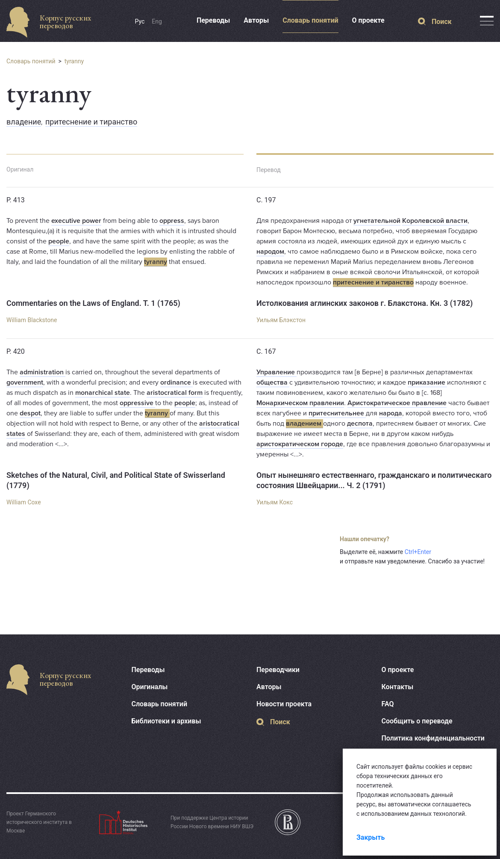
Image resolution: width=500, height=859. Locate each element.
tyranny (74, 61)
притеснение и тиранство (91, 121)
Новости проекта (284, 704)
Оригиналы (150, 687)
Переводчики (278, 670)
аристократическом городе (299, 444)
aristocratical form (175, 392)
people (58, 241)
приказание (427, 382)
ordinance (176, 382)
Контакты (398, 687)
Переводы (213, 20)
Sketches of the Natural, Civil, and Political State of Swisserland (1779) (115, 480)
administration (42, 372)
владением (304, 423)
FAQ (388, 704)
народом (270, 251)
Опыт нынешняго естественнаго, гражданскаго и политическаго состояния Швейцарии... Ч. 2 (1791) (373, 480)
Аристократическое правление (397, 403)
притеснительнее (337, 413)
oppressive (137, 403)
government (24, 382)
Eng (157, 21)
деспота (360, 423)
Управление (276, 372)
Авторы (256, 20)
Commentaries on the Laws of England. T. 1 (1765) (93, 303)
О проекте (368, 20)
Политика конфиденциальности (433, 738)
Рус (140, 21)
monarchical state (102, 392)
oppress (171, 220)
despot (30, 413)
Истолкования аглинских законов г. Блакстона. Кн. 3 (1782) (364, 303)
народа (390, 413)
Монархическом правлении (300, 403)
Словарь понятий (310, 20)
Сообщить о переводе (417, 721)
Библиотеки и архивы (166, 721)
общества (272, 382)
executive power (76, 220)
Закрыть (370, 837)
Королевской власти (435, 220)
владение (23, 121)
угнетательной (376, 220)
